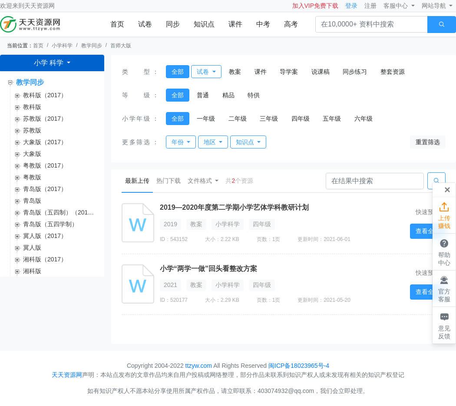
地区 (211, 142)
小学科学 (62, 46)
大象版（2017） (45, 142)
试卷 (145, 24)
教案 (235, 71)
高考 (291, 24)
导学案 (289, 71)
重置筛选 (428, 142)
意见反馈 (444, 324)
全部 (178, 71)
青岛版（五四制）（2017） (60, 212)
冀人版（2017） (45, 235)
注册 (370, 5)
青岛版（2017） (45, 188)
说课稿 (320, 71)
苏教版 (32, 130)
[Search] (375, 181)
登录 (351, 5)
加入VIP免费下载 (315, 5)
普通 (203, 95)
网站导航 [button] (435, 5)
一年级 (206, 118)
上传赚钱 (444, 215)
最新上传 (139, 180)
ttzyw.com (198, 365)
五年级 (332, 118)
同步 (173, 24)
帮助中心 (444, 251)
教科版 (32, 106)
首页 (117, 24)
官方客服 (444, 288)
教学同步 (91, 46)
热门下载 (168, 180)
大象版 (32, 153)
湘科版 (32, 270)
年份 (178, 142)
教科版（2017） (45, 95)
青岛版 (32, 200)
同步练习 (355, 71)
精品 (228, 95)
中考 (263, 24)
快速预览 (428, 211)
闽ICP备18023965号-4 (298, 365)
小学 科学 (50, 62)
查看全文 (428, 231)
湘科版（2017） (45, 259)
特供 (254, 95)
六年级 (363, 118)
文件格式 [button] (201, 180)
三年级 (269, 118)
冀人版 (32, 247)
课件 (235, 24)
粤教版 (32, 177)
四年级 (300, 118)
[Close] (447, 190)
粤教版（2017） (45, 165)
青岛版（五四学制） (50, 224)
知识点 (204, 24)
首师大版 (120, 46)
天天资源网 (39, 5)
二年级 (237, 118)
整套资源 (392, 71)
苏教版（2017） (45, 118)
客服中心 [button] (396, 5)
